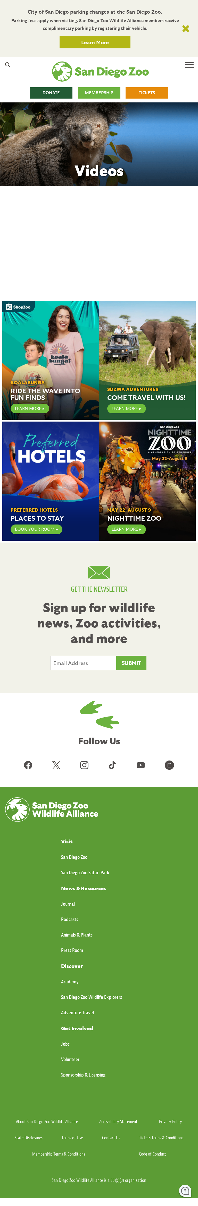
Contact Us (111, 1138)
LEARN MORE (28, 408)
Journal (68, 904)
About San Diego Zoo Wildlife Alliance (47, 1122)
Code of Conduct (152, 1154)
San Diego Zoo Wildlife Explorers (91, 997)
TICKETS (147, 92)
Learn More (95, 42)
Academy (70, 981)
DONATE (51, 92)
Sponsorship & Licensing (83, 1075)
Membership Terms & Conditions (58, 1154)
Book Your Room (34, 529)
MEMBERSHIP (99, 92)
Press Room (72, 950)
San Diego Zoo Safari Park (85, 872)
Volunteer (70, 1059)
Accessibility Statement (118, 1122)
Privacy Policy (170, 1122)
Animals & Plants (77, 935)
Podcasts (69, 919)
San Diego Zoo (74, 857)
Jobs (65, 1044)
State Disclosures (29, 1138)
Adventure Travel (77, 1012)
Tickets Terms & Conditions (161, 1138)
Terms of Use (72, 1138)
